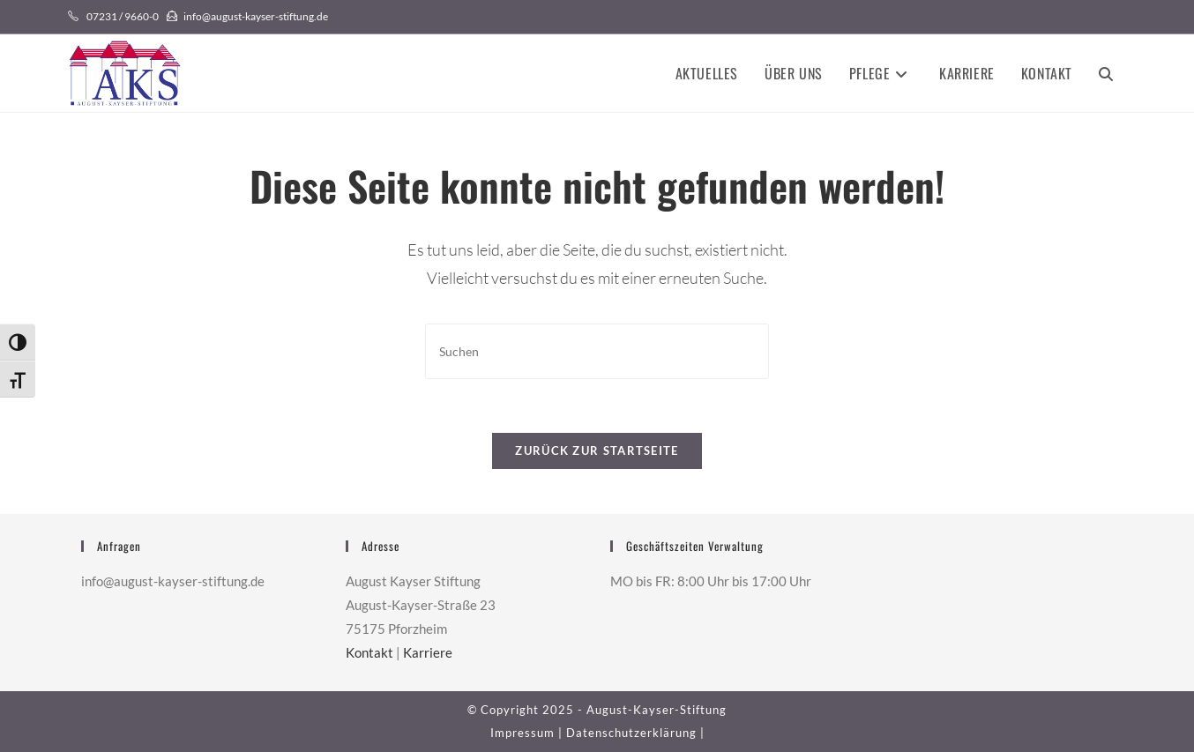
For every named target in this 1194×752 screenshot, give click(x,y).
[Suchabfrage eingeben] (597, 351)
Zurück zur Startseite (596, 450)
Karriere (427, 652)
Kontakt (369, 652)
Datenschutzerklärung (631, 733)
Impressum (522, 733)
